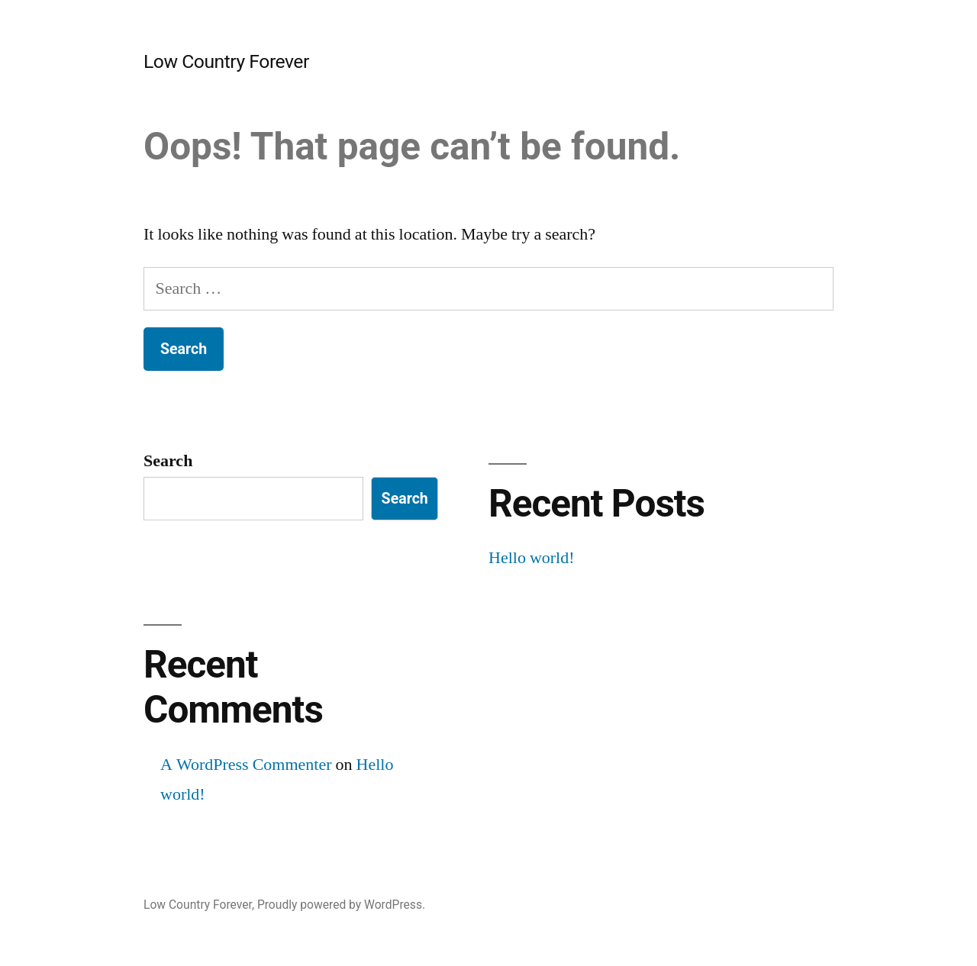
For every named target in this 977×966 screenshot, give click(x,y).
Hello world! (531, 557)
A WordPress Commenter (246, 764)
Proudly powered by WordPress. (341, 904)
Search (167, 461)
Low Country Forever (226, 61)
